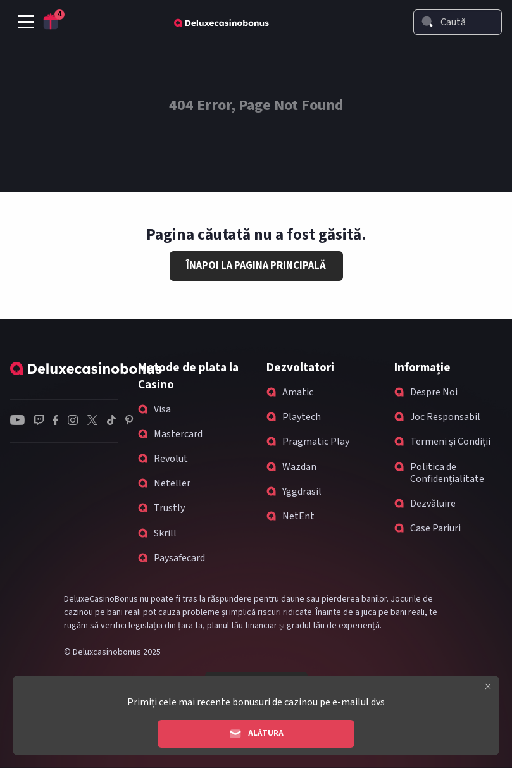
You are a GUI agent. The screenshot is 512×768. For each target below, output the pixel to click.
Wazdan (299, 467)
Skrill (165, 533)
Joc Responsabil (445, 417)
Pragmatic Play (315, 442)
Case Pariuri (435, 528)
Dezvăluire (433, 504)
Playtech (301, 417)
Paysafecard (179, 558)
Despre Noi (434, 392)
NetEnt (298, 516)
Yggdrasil (302, 492)
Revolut (171, 459)
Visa (162, 409)
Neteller (172, 483)
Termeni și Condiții (450, 442)
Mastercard (178, 434)
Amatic (297, 392)
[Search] (427, 21)
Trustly (169, 508)
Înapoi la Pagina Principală (256, 265)
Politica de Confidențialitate (447, 473)
